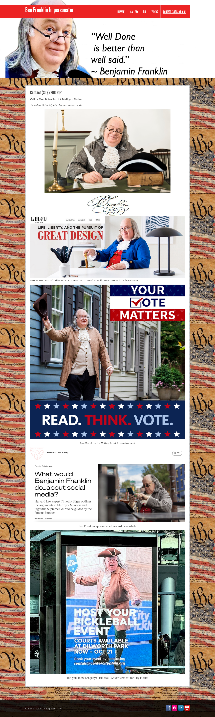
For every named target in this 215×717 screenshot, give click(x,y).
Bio (144, 11)
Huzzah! (121, 11)
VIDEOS (155, 11)
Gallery (134, 11)
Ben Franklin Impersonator (49, 10)
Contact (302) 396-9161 (174, 12)
